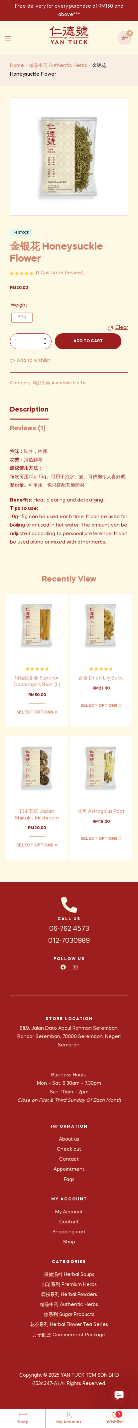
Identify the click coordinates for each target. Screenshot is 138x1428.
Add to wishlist (33, 360)
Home (17, 65)
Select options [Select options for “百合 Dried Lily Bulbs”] (98, 706)
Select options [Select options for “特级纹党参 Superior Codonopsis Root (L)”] (34, 712)
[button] (119, 1395)
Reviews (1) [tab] (28, 428)
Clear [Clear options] (121, 327)
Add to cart (88, 341)
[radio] (22, 318)
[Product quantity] (31, 341)
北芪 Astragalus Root (101, 811)
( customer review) (59, 273)
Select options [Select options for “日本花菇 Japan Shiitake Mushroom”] (34, 845)
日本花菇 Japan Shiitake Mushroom (37, 814)
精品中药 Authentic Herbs (58, 65)
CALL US (69, 919)
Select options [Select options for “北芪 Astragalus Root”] (98, 839)
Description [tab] (29, 410)
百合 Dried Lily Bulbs (101, 678)
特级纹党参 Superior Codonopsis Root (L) (37, 681)
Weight (19, 305)
